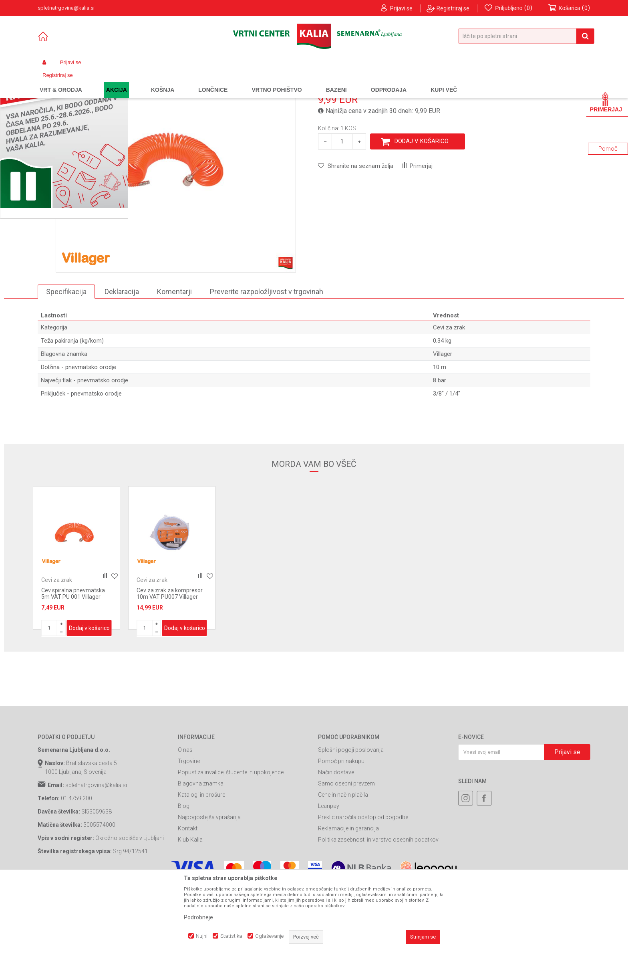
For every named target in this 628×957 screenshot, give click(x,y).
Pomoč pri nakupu (341, 833)
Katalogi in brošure (201, 867)
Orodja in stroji (148, 81)
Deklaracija (122, 363)
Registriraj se (453, 8)
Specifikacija (66, 363)
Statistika (231, 936)
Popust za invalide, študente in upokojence (231, 845)
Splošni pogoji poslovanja (351, 822)
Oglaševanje (269, 936)
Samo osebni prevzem (346, 856)
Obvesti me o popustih (561, 167)
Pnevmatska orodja (192, 81)
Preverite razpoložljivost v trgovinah (266, 363)
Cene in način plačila (343, 867)
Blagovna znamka (200, 856)
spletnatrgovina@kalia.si (96, 857)
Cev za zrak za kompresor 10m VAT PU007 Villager (170, 666)
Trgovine (189, 833)
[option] (76, 630)
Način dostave (336, 845)
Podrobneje (198, 917)
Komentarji (174, 363)
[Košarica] (569, 8)
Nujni (201, 936)
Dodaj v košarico (422, 213)
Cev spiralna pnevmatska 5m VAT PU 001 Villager (73, 666)
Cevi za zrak (233, 81)
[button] (526, 36)
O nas (185, 822)
